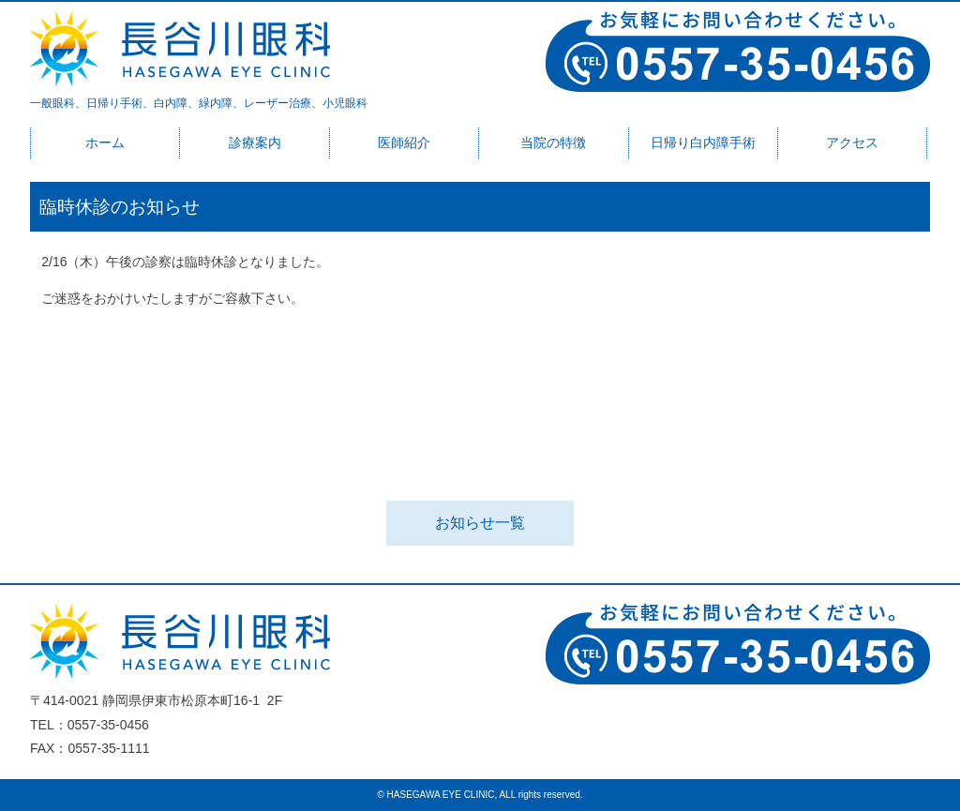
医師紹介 (404, 142)
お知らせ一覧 (480, 523)
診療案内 (255, 142)
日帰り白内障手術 (703, 142)
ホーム (105, 142)
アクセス (852, 142)
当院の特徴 (553, 142)
